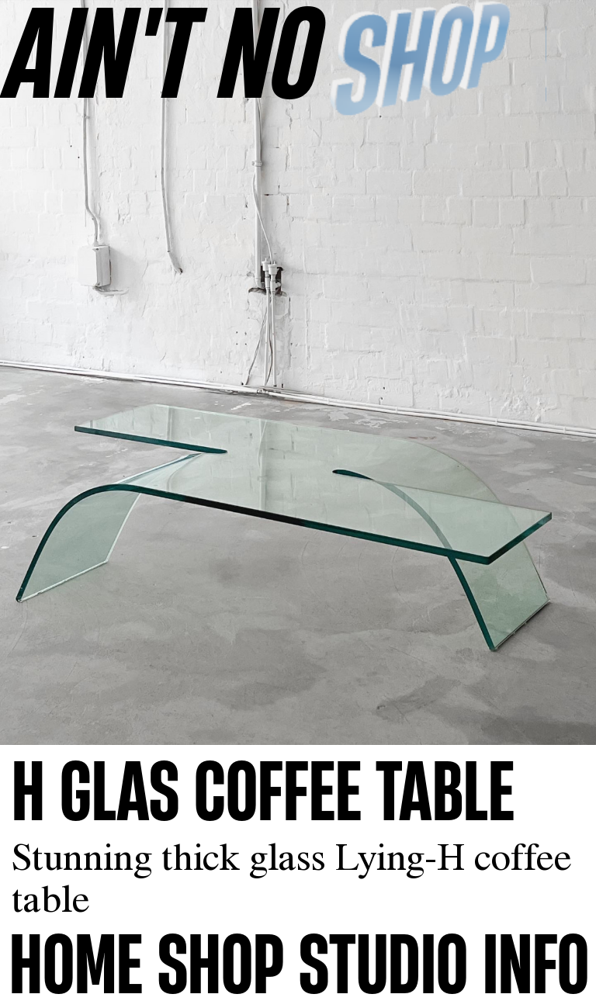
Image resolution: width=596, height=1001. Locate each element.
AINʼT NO (164, 51)
